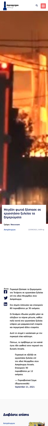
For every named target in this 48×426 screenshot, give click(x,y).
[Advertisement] (24, 259)
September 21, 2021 (25, 387)
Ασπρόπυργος (9, 230)
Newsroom (15, 225)
